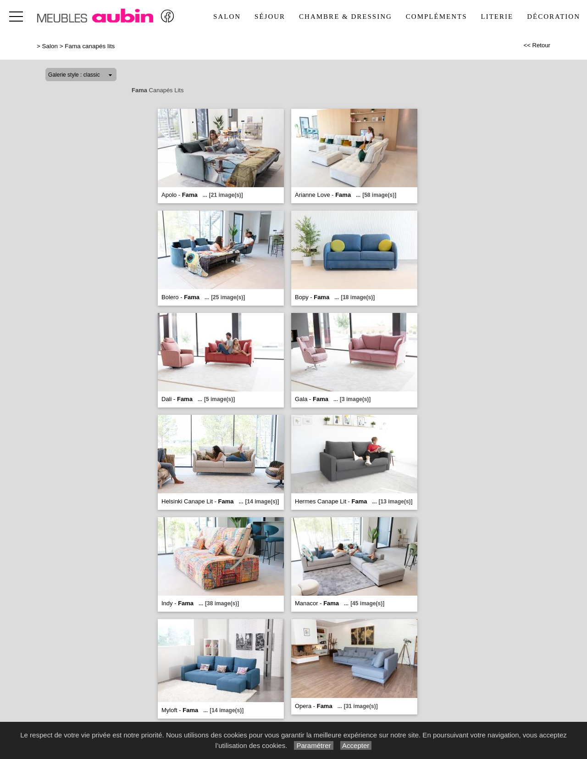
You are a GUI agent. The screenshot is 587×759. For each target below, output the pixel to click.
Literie (497, 16)
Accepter (356, 745)
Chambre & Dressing (345, 16)
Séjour (270, 16)
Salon (227, 16)
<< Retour (536, 45)
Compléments (436, 16)
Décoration (553, 16)
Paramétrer (313, 745)
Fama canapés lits (90, 46)
